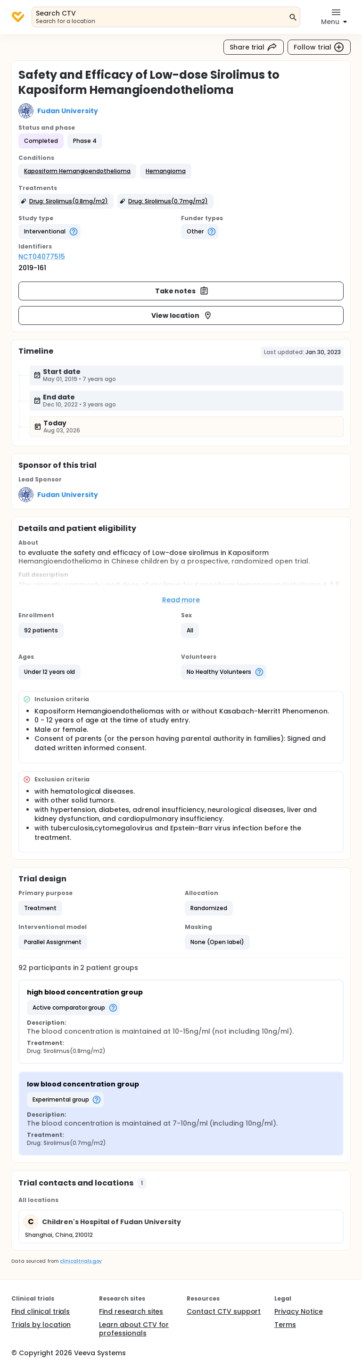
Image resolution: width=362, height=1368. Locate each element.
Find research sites (131, 1311)
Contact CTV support (224, 1311)
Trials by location (41, 1324)
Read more (181, 600)
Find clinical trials (40, 1311)
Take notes (182, 291)
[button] (77, 171)
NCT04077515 (41, 256)
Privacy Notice (298, 1311)
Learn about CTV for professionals (134, 1328)
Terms (285, 1324)
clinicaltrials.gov (80, 1261)
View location (182, 315)
